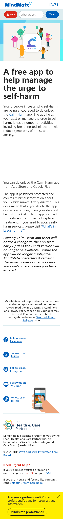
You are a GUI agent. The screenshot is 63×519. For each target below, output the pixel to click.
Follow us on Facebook (14, 340)
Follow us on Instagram (14, 369)
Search (39, 14)
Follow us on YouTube (14, 384)
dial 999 (29, 473)
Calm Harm (17, 114)
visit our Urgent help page (26, 482)
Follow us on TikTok (14, 399)
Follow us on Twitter (14, 355)
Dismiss (59, 496)
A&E (48, 473)
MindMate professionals (27, 512)
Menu (52, 14)
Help (11, 14)
